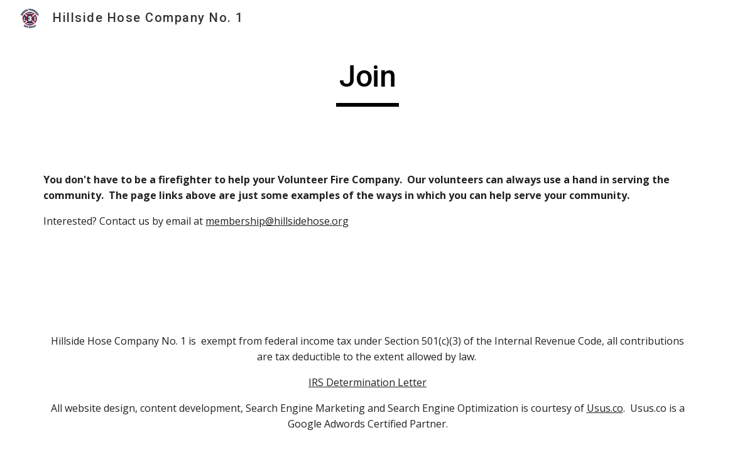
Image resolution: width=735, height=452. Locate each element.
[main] (367, 82)
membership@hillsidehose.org (277, 221)
